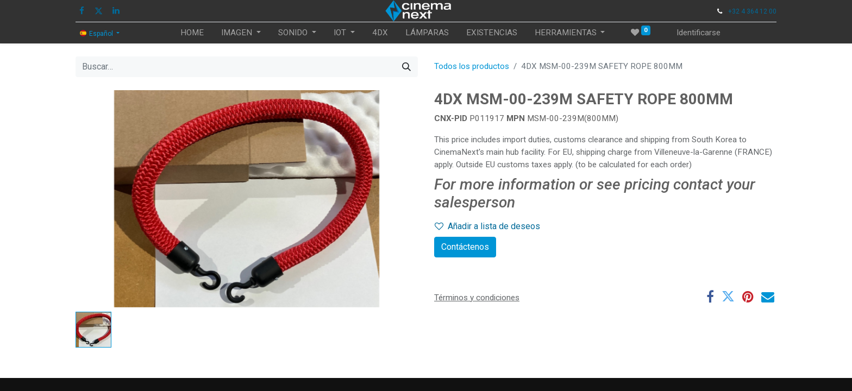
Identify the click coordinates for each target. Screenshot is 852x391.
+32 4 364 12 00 (752, 11)
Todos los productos (471, 66)
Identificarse (698, 32)
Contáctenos (465, 247)
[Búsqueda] (406, 66)
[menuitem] (192, 32)
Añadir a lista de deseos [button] (487, 226)
